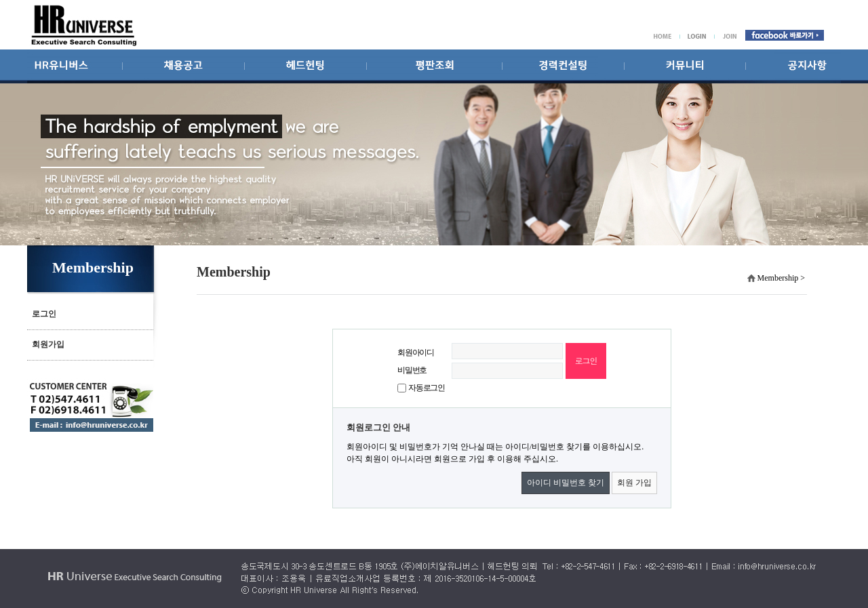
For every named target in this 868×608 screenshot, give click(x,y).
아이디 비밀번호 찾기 (565, 482)
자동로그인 (426, 387)
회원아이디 (415, 352)
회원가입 (48, 344)
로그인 (44, 314)
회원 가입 (634, 482)
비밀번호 (412, 370)
